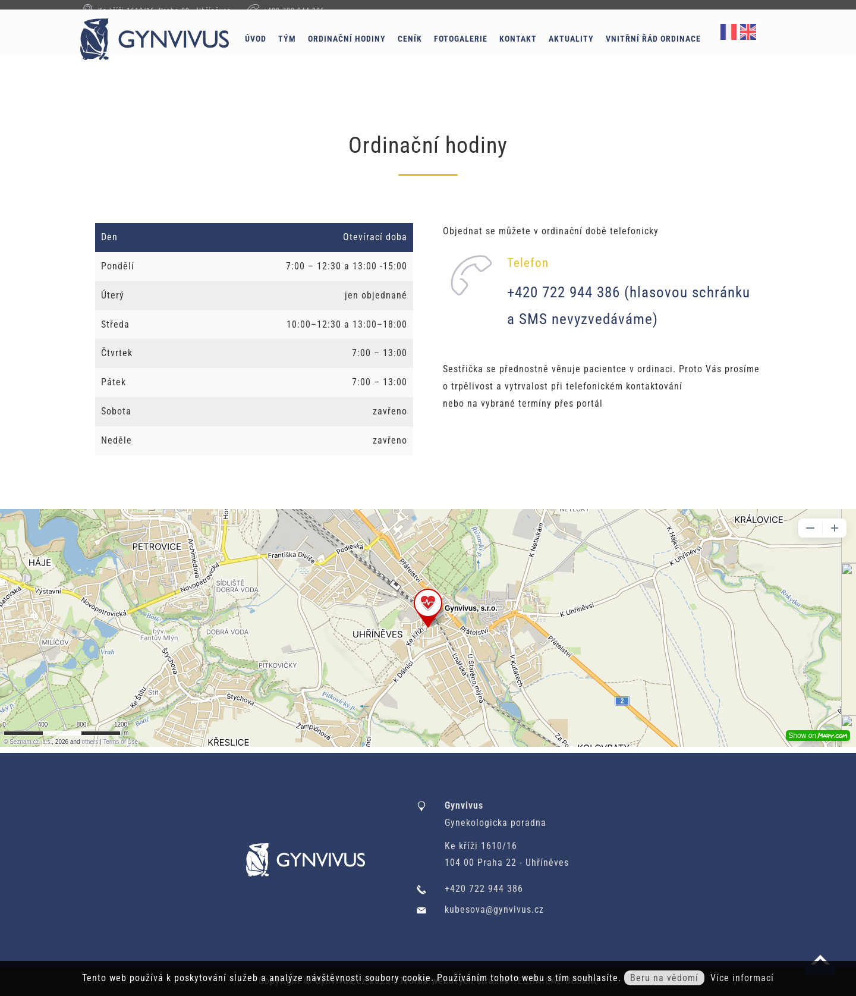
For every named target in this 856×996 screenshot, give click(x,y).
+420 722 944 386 (294, 11)
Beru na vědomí (664, 978)
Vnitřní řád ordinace (674, 51)
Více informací (742, 978)
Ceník (431, 51)
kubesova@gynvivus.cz (494, 909)
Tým (308, 51)
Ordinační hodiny (368, 51)
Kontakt (539, 51)
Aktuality (592, 51)
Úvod (277, 51)
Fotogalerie (482, 51)
